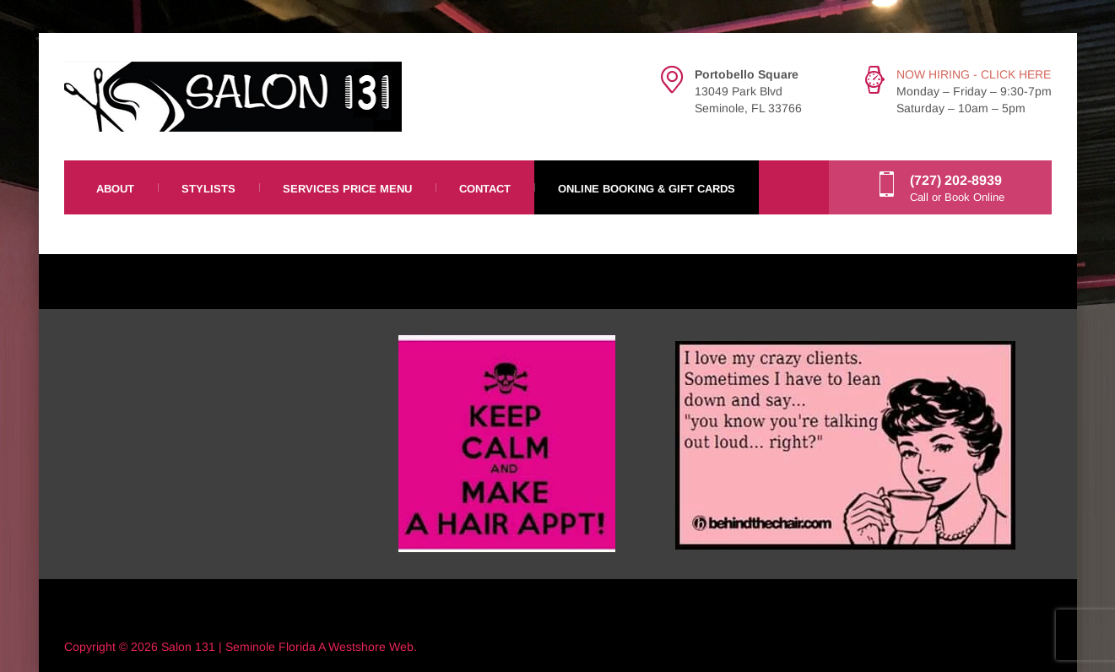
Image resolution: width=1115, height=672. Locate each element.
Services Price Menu (347, 188)
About (115, 188)
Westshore (357, 646)
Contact (485, 188)
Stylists (208, 188)
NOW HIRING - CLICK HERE (973, 74)
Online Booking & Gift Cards (646, 188)
